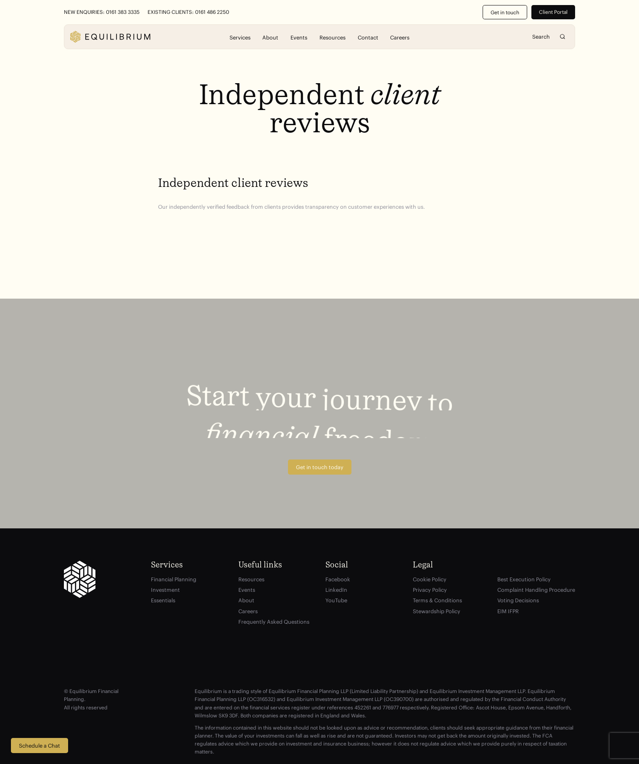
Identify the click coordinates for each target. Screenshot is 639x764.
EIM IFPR (508, 611)
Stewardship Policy (436, 611)
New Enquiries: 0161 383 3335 (102, 12)
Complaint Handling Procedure (536, 589)
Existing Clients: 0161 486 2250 (188, 12)
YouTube (336, 600)
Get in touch (505, 12)
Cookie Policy (429, 579)
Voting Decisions (518, 600)
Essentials (163, 600)
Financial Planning (173, 579)
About (270, 37)
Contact (368, 37)
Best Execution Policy (524, 579)
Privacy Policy (430, 589)
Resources (333, 37)
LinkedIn (336, 589)
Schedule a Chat (39, 745)
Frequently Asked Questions (273, 621)
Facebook (337, 579)
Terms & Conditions (437, 600)
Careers (399, 37)
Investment (165, 589)
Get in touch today (319, 467)
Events (298, 37)
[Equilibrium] (110, 37)
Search (563, 37)
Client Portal (553, 12)
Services (240, 37)
